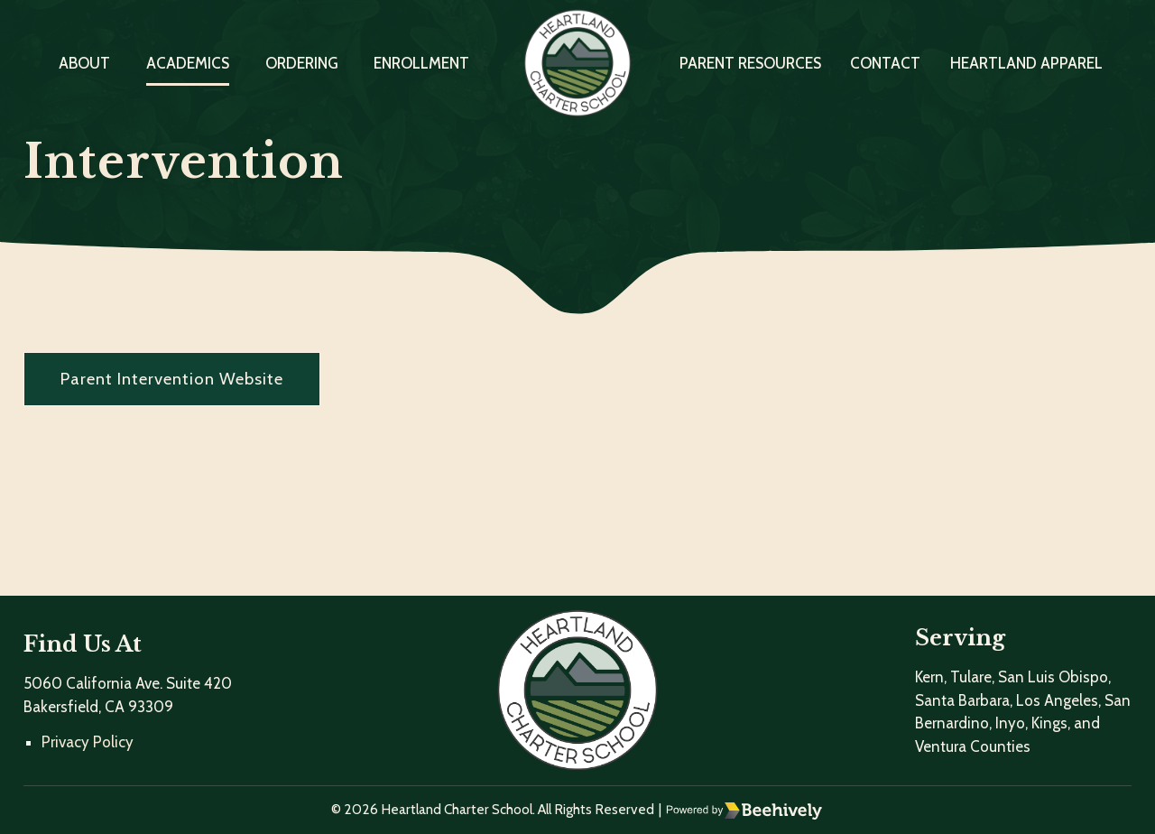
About (84, 63)
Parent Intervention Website (171, 378)
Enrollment (421, 63)
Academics (187, 63)
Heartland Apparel (1026, 63)
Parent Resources (750, 63)
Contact (885, 63)
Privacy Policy (88, 742)
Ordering (301, 63)
